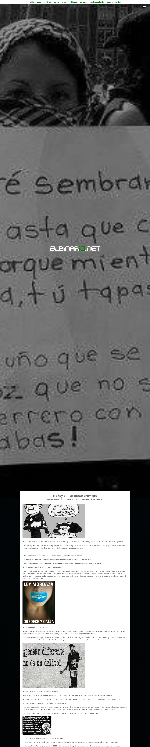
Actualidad (97, 499)
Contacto (83, 2)
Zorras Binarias (60, 2)
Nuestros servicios (43, 2)
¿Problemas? (73, 2)
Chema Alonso (53, 499)
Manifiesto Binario (96, 2)
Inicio (31, 2)
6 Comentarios (83, 499)
